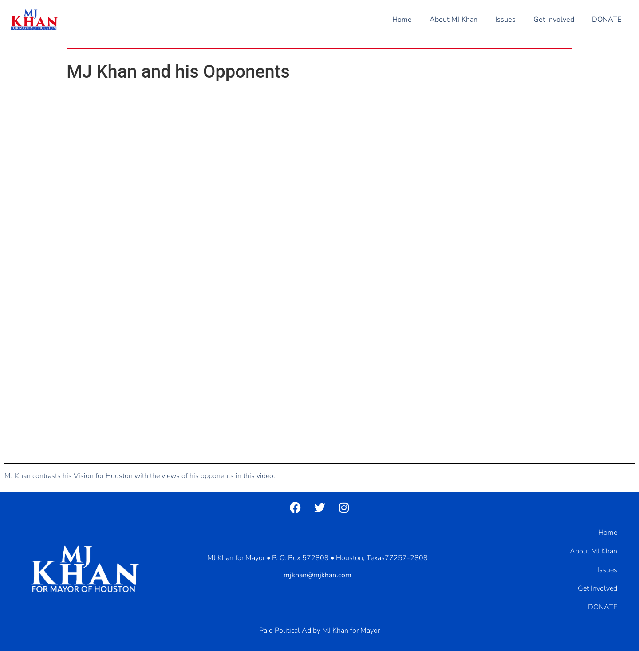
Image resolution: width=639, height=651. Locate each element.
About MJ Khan (453, 19)
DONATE (606, 19)
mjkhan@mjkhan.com (317, 575)
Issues (505, 19)
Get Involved (553, 19)
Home (402, 19)
